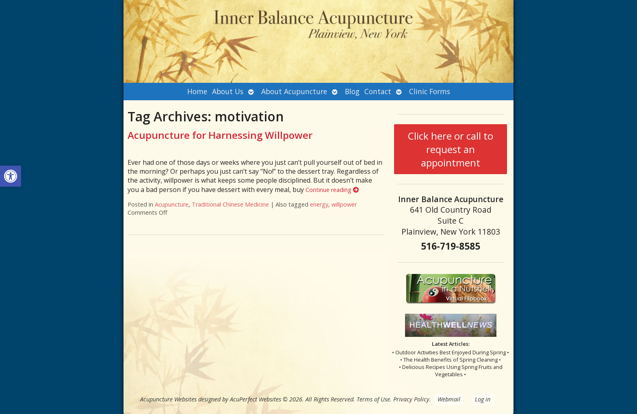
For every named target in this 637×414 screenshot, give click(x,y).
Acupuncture (171, 204)
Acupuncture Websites (168, 399)
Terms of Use (373, 399)
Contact (377, 91)
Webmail (449, 399)
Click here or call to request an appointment (450, 149)
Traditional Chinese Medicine (230, 204)
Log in (482, 399)
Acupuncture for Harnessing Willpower (220, 135)
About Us (227, 91)
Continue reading (332, 190)
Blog (352, 91)
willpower (344, 204)
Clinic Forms (429, 91)
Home (197, 91)
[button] (10, 176)
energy (319, 204)
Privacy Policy (411, 399)
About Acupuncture (294, 91)
